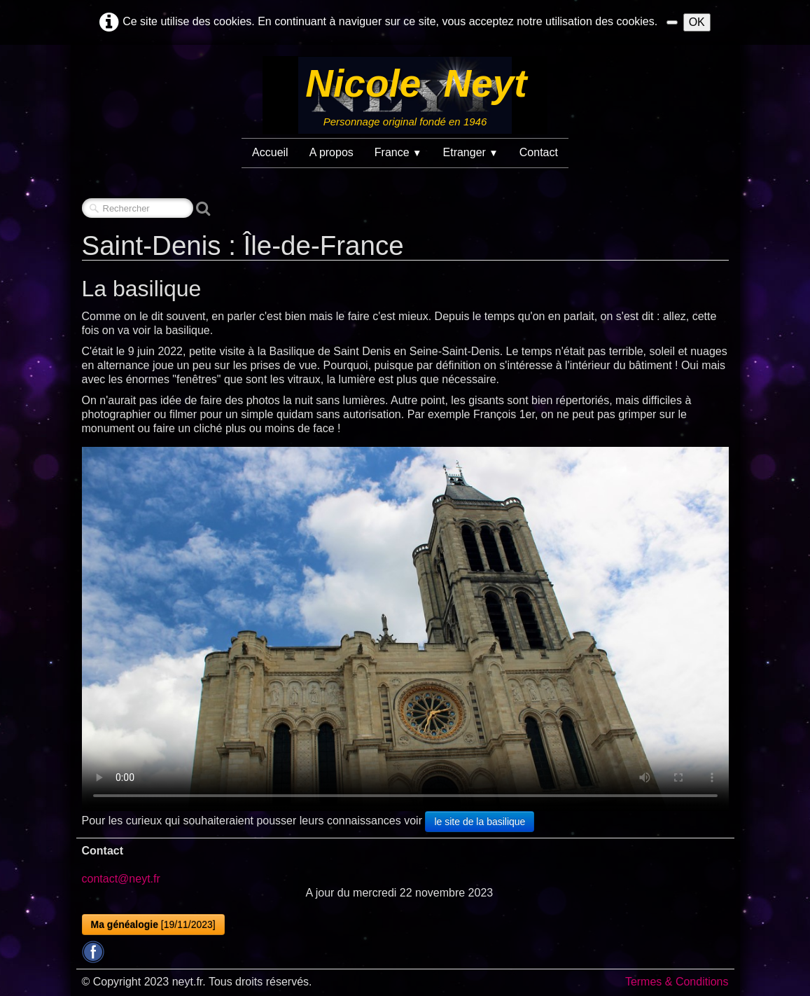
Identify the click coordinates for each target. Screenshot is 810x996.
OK (697, 22)
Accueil (270, 152)
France (398, 152)
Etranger (470, 152)
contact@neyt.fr (121, 879)
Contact (538, 152)
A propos (331, 152)
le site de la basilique (479, 821)
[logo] (404, 95)
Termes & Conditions (677, 982)
